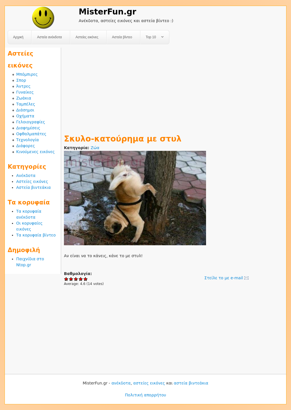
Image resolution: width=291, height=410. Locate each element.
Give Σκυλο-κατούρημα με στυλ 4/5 (80, 279)
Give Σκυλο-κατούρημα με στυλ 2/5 (71, 279)
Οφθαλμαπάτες (31, 134)
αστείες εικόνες (149, 383)
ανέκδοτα (121, 383)
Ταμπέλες (25, 104)
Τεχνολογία (27, 140)
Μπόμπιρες (27, 74)
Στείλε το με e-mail (223, 278)
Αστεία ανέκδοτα (49, 37)
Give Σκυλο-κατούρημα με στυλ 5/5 (85, 279)
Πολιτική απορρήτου (145, 395)
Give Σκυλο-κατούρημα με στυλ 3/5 (76, 279)
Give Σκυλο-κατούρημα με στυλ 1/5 (66, 279)
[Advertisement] (173, 87)
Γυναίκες (25, 92)
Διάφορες (25, 145)
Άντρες (23, 86)
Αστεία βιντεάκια (33, 187)
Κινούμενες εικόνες (35, 151)
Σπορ (21, 80)
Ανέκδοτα (26, 175)
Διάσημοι (25, 110)
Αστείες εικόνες (87, 37)
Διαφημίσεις (28, 128)
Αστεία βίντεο (122, 37)
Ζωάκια (23, 98)
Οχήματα (25, 116)
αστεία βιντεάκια (191, 383)
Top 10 (152, 37)
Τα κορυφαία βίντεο (36, 235)
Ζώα (95, 147)
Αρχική (18, 37)
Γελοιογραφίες (30, 122)
